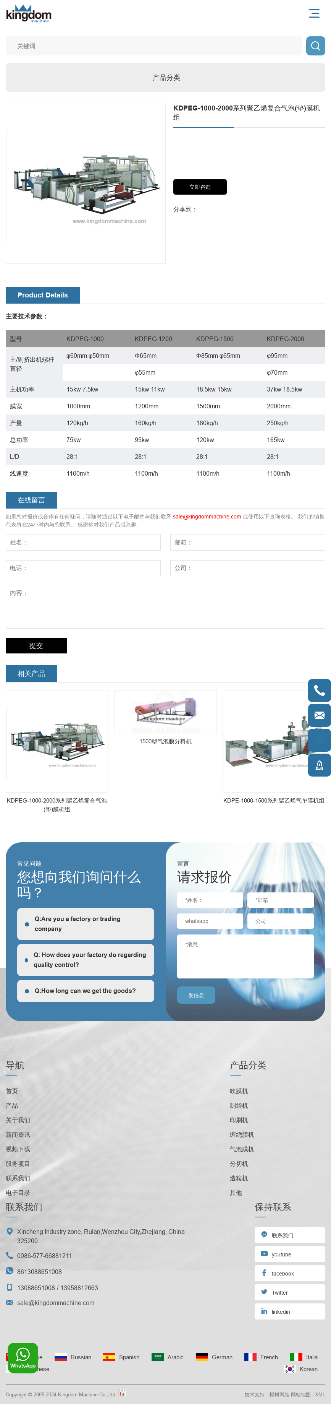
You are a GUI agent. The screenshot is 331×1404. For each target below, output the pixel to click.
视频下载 (18, 1149)
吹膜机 (239, 1090)
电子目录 (18, 1192)
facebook (277, 1273)
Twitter (274, 1292)
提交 (36, 646)
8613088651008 (39, 1271)
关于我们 (18, 1119)
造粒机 (239, 1178)
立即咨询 (200, 187)
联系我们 (18, 1178)
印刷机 (239, 1119)
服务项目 (18, 1163)
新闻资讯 (18, 1134)
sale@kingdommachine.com (207, 517)
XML (320, 1394)
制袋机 (239, 1105)
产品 (12, 1105)
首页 (12, 1090)
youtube (275, 1254)
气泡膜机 (242, 1149)
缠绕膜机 (242, 1134)
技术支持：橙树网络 (267, 1394)
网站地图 (301, 1394)
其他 (236, 1192)
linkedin (275, 1311)
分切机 (239, 1163)
